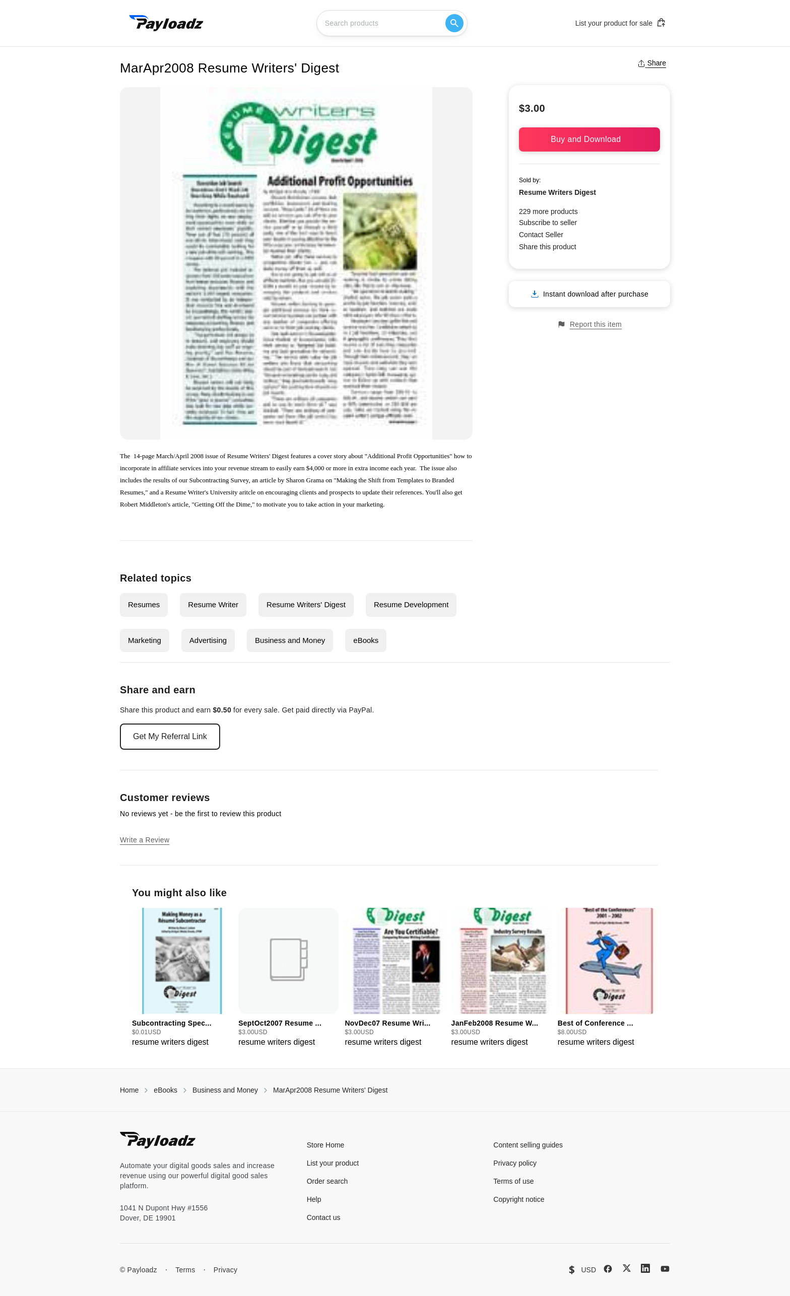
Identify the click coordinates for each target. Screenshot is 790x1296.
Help (314, 1199)
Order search (327, 1181)
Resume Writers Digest (557, 192)
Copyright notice (518, 1199)
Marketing (144, 640)
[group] (182, 978)
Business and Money (290, 640)
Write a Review (144, 840)
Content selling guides (528, 1145)
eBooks (365, 640)
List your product (333, 1163)
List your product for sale (620, 23)
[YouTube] (665, 1269)
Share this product (547, 247)
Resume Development (411, 604)
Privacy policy (515, 1163)
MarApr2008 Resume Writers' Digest (330, 1090)
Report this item (589, 324)
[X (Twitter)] (627, 1268)
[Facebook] (608, 1269)
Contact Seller (541, 235)
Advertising (208, 640)
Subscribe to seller (548, 223)
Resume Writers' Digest (306, 604)
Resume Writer (213, 604)
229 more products (548, 211)
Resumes (144, 604)
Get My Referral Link (170, 736)
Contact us (324, 1217)
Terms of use (513, 1181)
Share (651, 63)
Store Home (326, 1145)
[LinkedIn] (645, 1268)
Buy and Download (589, 139)
